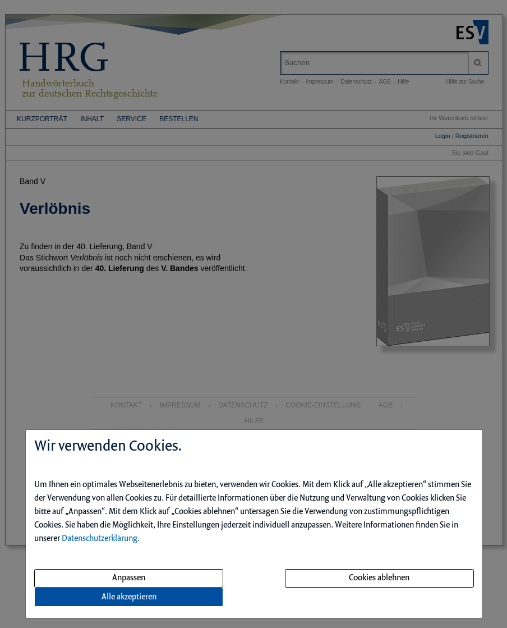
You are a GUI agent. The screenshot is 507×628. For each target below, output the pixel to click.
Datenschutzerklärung (99, 538)
